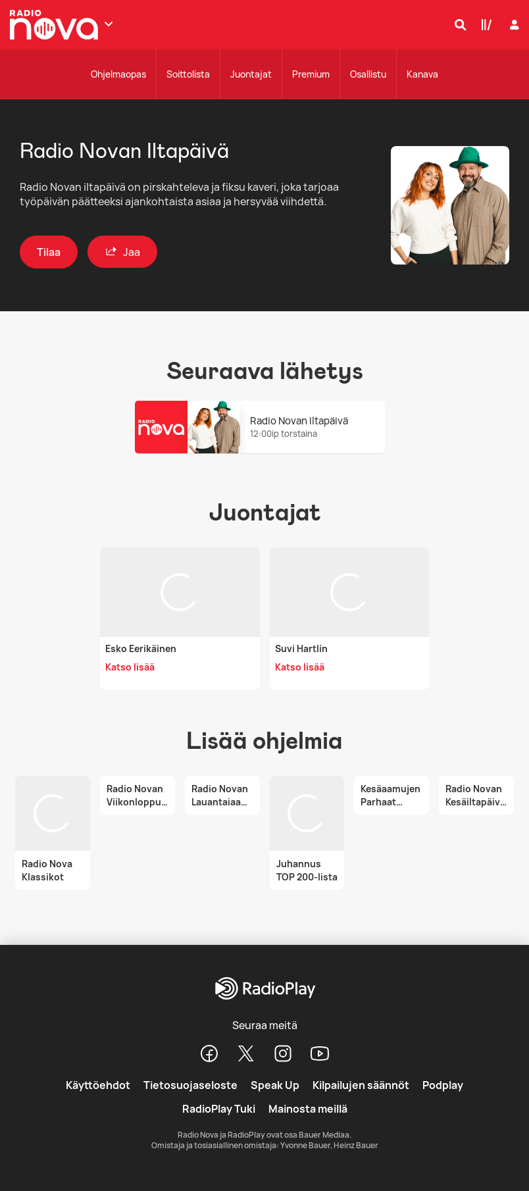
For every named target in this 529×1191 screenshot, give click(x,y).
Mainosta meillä (307, 1109)
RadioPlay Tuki (218, 1109)
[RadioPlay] (264, 989)
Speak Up (275, 1085)
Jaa (122, 251)
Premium (311, 74)
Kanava (422, 74)
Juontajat (251, 74)
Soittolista (188, 74)
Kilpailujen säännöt (361, 1085)
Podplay (442, 1085)
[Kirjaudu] (513, 25)
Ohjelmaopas (118, 74)
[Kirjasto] (483, 24)
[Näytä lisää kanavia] (108, 23)
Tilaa (49, 252)
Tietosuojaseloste (190, 1085)
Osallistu (368, 74)
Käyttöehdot (98, 1085)
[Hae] (457, 24)
